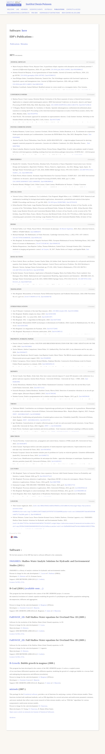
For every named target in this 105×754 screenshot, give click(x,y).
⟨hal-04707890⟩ (39, 270)
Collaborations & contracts (18, 13)
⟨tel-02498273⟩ (44, 455)
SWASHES (15, 561)
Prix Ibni (34, 13)
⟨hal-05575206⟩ (55, 119)
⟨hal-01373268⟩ (52, 328)
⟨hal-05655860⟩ (26, 346)
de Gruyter (45, 249)
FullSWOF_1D (17, 617)
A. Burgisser (43, 605)
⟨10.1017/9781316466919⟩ (21, 237)
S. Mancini (35, 608)
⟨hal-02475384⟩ (55, 320)
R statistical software (30, 694)
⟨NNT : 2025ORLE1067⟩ (21, 414)
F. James (48, 611)
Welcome (10, 9)
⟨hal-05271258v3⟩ (85, 105)
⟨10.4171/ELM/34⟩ (42, 243)
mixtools (14, 689)
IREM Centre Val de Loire (71, 13)
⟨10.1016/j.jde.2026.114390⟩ (60, 69)
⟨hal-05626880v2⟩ (77, 69)
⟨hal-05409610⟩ (36, 514)
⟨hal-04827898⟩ (55, 482)
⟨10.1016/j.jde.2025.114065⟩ (22, 84)
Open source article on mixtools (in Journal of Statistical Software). (32, 712)
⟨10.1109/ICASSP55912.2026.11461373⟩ (64, 105)
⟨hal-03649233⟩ (55, 243)
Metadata (24, 44)
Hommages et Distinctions (50, 13)
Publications (59, 9)
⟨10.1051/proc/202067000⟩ (57, 202)
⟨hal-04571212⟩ (39, 387)
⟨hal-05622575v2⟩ (46, 476)
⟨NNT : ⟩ (47, 426)
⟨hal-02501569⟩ (51, 314)
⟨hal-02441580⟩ (22, 325)
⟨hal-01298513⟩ (57, 331)
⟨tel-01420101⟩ (56, 461)
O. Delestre (21, 576)
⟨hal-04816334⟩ (38, 84)
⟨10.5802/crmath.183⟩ (60, 311)
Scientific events (36, 9)
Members (24, 9)
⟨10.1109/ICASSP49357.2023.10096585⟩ (26, 181)
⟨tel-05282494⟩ (56, 426)
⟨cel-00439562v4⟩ (81, 488)
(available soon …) (34, 588)
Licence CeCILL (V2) (17, 582)
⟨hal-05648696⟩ (46, 358)
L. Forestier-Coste (24, 608)
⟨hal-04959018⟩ (84, 396)
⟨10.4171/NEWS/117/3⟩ (32, 296)
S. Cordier (40, 579)
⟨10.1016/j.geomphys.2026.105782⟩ (32, 75)
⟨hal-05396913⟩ (50, 75)
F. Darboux (51, 573)
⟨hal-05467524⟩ (26, 282)
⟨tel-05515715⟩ (45, 420)
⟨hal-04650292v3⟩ (48, 364)
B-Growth (15, 663)
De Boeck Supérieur (66, 229)
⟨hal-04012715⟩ (70, 485)
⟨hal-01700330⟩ (50, 393)
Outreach (48, 9)
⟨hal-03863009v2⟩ (47, 181)
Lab (17, 9)
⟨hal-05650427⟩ (22, 352)
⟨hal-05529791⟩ (32, 114)
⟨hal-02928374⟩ (46, 296)
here (24, 30)
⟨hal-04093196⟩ (27, 173)
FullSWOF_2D (17, 640)
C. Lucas (42, 573)
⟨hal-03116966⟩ (73, 311)
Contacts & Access (73, 9)
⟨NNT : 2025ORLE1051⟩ (31, 420)
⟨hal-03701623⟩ (72, 202)
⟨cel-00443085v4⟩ (80, 491)
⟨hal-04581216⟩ (36, 237)
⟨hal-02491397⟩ (47, 317)
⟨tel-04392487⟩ (22, 444)
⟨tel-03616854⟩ (46, 449)
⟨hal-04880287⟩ (35, 232)
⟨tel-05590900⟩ (35, 414)
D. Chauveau (43, 706)
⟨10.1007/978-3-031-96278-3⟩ (23, 270)
